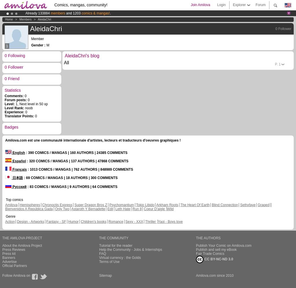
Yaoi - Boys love (170, 222)
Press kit (9, 254)
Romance (115, 222)
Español (15, 161)
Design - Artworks (30, 222)
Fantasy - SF (56, 222)
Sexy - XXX (134, 222)
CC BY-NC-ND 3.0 (214, 259)
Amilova (11, 205)
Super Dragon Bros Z (90, 205)
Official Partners (14, 266)
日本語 (14, 178)
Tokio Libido (145, 205)
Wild (170, 209)
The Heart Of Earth (195, 205)
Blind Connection (225, 205)
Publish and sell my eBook (216, 250)
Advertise (9, 262)
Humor (73, 222)
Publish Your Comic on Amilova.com (223, 246)
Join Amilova (200, 5)
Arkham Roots (167, 205)
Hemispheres (30, 205)
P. (278, 64)
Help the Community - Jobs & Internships (130, 250)
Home (9, 19)
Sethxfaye (248, 205)
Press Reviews (13, 250)
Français (16, 169)
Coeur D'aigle (155, 209)
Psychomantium (121, 205)
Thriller (151, 222)
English (15, 153)
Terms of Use (109, 262)
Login (221, 5)
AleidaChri (44, 19)
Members (25, 19)
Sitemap (105, 276)
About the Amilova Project (22, 246)
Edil (110, 209)
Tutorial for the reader (115, 246)
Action (10, 222)
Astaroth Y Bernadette (88, 209)
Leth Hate (122, 209)
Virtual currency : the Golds (120, 258)
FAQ (102, 254)
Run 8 (137, 209)
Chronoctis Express (57, 205)
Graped (263, 205)
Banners (8, 258)
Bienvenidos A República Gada (29, 209)
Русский (16, 187)
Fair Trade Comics (210, 254)
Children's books (93, 222)
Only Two (62, 209)
